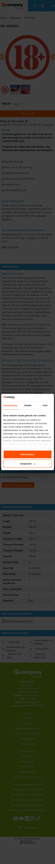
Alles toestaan (27, 454)
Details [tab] (27, 405)
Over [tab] (45, 405)
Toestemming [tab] (10, 405)
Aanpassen (27, 463)
